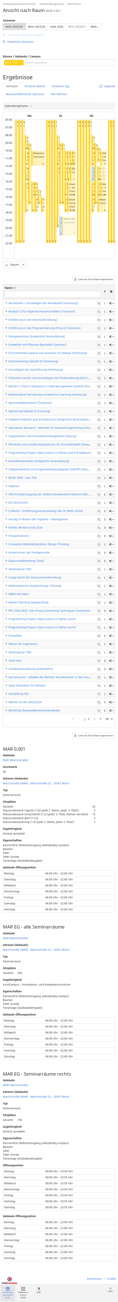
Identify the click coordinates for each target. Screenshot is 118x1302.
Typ (5, 790)
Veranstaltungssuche (51, 4)
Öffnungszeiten (13, 1165)
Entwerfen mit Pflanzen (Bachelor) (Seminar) (37, 344)
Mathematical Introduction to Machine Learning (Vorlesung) (47, 394)
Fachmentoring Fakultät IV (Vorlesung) (33, 361)
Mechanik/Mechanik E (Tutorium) (30, 403)
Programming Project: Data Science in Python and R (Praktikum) (49, 452)
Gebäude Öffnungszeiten (19, 867)
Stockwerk (10, 767)
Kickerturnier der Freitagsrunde (29, 552)
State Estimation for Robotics (27, 685)
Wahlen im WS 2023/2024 (25, 702)
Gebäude (9, 755)
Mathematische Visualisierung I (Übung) (34, 585)
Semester (9, 20)
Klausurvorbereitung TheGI (26, 561)
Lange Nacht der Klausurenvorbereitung (34, 577)
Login (110, 1289)
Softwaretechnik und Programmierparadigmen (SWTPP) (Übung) (50, 469)
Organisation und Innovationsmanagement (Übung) (42, 436)
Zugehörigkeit (12, 828)
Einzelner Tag (60, 86)
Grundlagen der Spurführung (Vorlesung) (35, 369)
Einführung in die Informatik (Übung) (32, 319)
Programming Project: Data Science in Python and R (42, 619)
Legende (107, 86)
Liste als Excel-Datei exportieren (93, 279)
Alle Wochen (59, 94)
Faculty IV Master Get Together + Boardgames (38, 519)
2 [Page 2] (88, 719)
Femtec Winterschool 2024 (25, 527)
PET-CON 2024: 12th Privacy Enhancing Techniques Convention (49, 610)
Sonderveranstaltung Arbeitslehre (30, 669)
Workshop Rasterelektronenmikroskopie (34, 710)
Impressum (94, 1279)
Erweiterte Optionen (18, 41)
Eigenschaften (12, 840)
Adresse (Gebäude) (15, 778)
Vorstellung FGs (18, 694)
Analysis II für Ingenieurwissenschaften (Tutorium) (41, 311)
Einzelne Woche (35, 86)
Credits (111, 1279)
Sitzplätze (9, 801)
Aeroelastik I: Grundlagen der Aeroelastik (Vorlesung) (43, 303)
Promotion (15, 635)
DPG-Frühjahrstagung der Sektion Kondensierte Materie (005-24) (50, 494)
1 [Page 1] (85, 719)
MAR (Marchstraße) (15, 760)
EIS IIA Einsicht (18, 502)
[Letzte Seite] (101, 719)
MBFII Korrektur (18, 594)
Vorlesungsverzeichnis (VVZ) (19, 4)
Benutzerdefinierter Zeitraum (25, 94)
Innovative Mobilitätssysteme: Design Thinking (38, 544)
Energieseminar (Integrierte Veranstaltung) (36, 336)
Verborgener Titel (19, 569)
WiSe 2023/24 (14, 26)
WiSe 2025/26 (36, 26)
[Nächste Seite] (94, 719)
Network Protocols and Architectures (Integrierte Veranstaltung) (50, 419)
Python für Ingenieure (22, 644)
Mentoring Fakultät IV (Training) (29, 411)
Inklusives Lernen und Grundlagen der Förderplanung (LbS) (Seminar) (54, 378)
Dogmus (13, 486)
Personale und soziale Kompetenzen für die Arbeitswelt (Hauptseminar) (55, 444)
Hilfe (38, 1290)
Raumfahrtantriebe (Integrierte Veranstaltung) (38, 461)
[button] (17, 241)
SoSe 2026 (56, 26)
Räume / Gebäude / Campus (22, 56)
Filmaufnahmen (18, 536)
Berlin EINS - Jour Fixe (22, 477)
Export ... (14, 264)
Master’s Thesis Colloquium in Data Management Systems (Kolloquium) (55, 386)
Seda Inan (15, 660)
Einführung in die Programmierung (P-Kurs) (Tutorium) (44, 328)
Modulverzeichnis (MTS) (23, 1293)
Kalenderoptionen (17, 106)
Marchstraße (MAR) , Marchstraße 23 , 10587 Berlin (36, 783)
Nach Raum (74, 4)
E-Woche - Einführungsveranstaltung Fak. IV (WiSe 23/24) (45, 511)
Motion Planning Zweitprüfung (28, 602)
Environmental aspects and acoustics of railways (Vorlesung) (47, 353)
